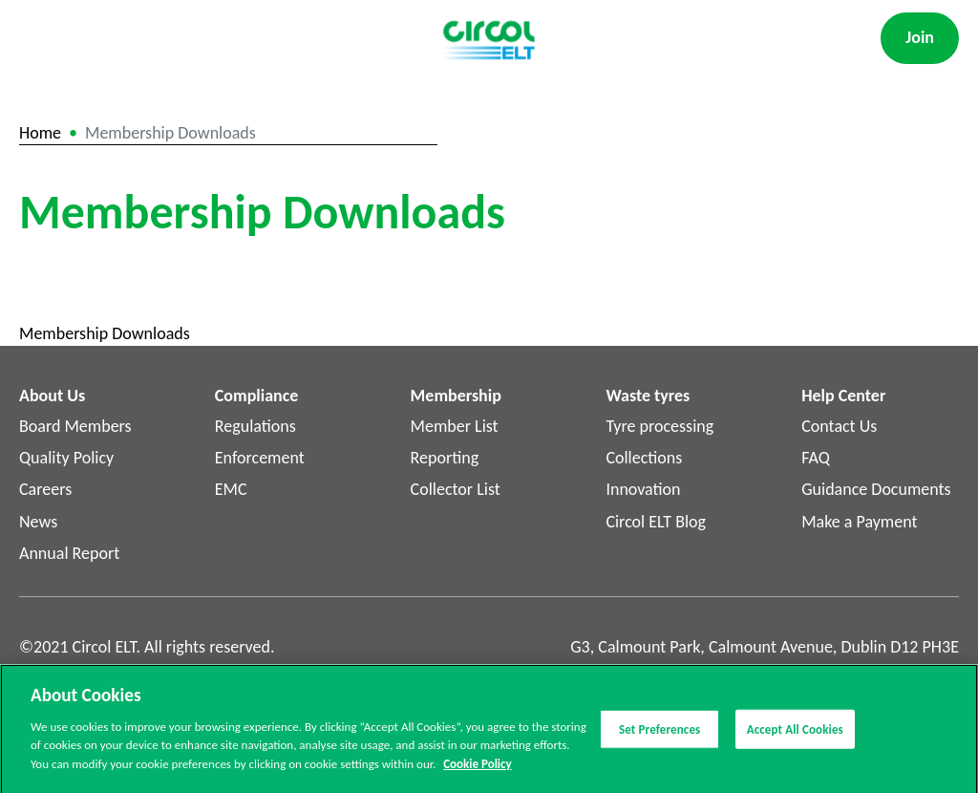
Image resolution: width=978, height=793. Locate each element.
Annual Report (69, 553)
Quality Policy (66, 457)
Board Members (75, 426)
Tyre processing (659, 426)
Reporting (445, 457)
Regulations (255, 426)
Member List (455, 426)
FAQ (815, 457)
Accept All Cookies (795, 733)
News (38, 521)
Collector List (455, 489)
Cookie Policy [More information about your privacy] (477, 768)
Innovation (643, 489)
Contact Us (839, 426)
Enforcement (260, 457)
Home (40, 132)
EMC (231, 489)
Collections (644, 457)
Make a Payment (859, 521)
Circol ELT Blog (656, 521)
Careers (45, 489)
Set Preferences (659, 733)
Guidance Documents (875, 489)
